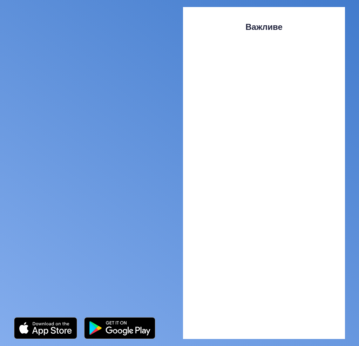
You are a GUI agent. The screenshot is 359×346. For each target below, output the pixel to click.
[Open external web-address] (45, 328)
